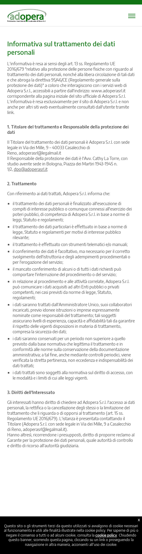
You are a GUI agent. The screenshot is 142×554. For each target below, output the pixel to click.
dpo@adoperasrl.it (31, 169)
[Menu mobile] (131, 16)
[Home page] (26, 19)
